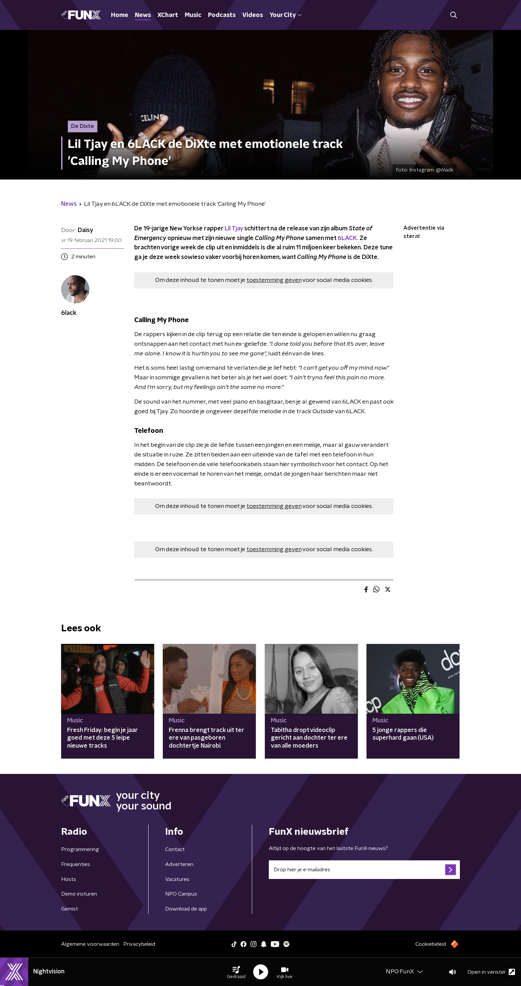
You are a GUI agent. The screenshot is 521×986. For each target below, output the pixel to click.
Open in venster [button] (491, 972)
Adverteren (179, 864)
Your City (285, 15)
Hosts (68, 879)
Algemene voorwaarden (90, 944)
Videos (252, 15)
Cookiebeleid (430, 944)
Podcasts (222, 15)
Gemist (69, 909)
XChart (167, 15)
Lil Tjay (234, 229)
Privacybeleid (139, 944)
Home (119, 15)
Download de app (186, 909)
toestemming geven (274, 280)
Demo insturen (79, 894)
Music (193, 15)
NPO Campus (181, 894)
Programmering (80, 849)
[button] (236, 972)
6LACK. (348, 238)
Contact (175, 849)
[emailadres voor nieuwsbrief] (364, 869)
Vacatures (177, 879)
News (143, 15)
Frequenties (75, 864)
